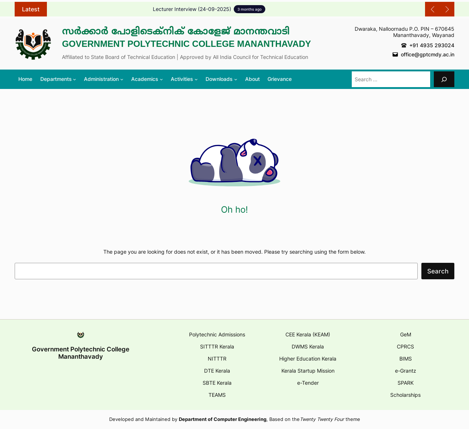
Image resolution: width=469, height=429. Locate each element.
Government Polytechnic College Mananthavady (186, 44)
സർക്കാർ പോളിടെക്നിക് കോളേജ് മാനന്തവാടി (176, 31)
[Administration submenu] (103, 79)
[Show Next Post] (447, 9)
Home (25, 79)
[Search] (444, 79)
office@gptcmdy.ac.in (427, 54)
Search (437, 271)
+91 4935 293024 (431, 45)
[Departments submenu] (58, 79)
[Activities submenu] (184, 79)
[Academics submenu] (147, 79)
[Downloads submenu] (221, 79)
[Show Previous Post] (432, 9)
